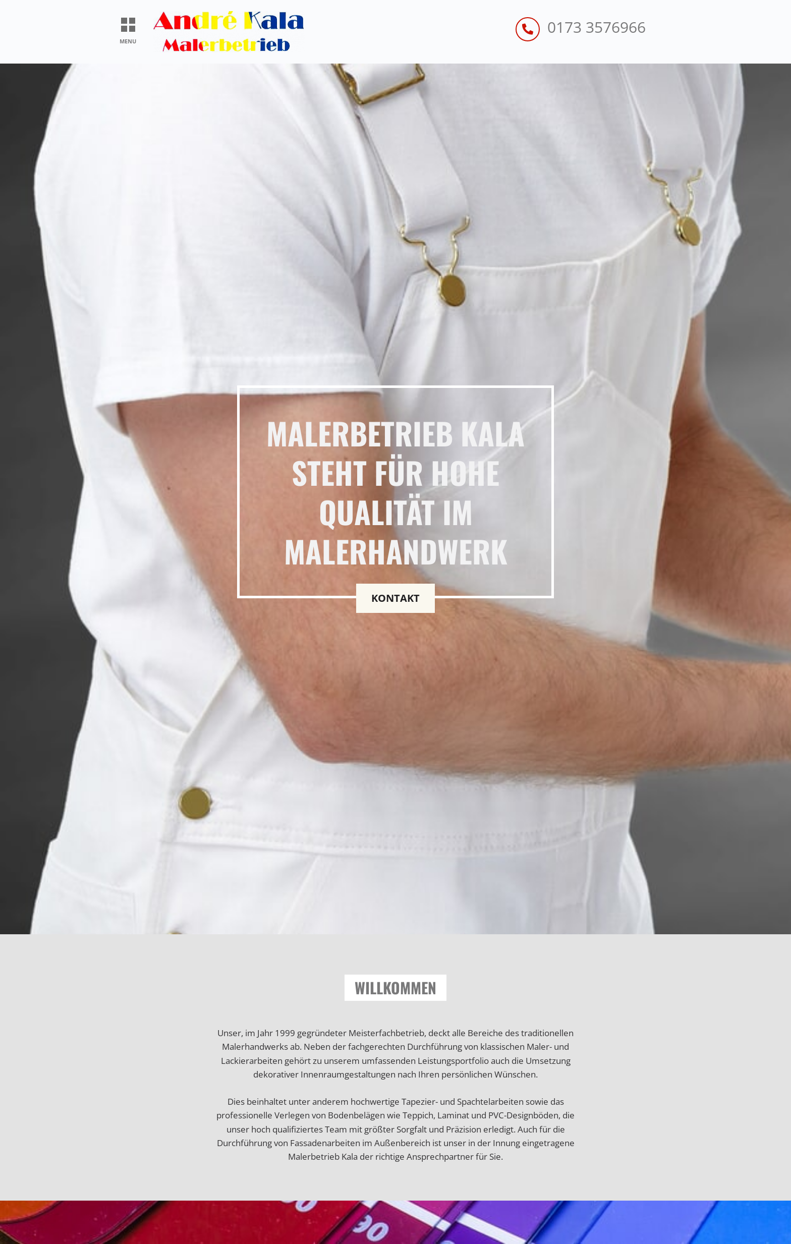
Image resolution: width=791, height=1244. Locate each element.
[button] (128, 25)
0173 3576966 (596, 27)
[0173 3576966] (528, 29)
